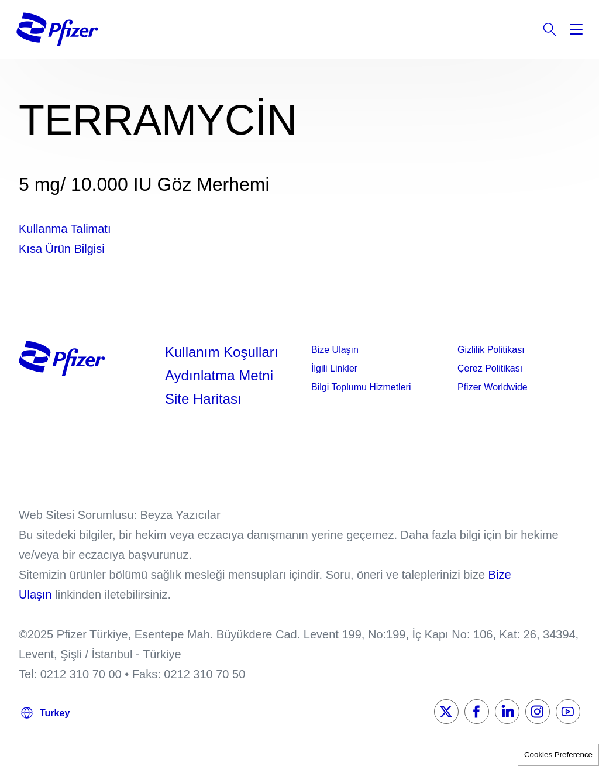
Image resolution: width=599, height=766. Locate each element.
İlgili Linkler (334, 368)
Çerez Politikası (489, 368)
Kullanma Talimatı (65, 228)
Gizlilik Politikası (491, 350)
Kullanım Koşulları (221, 352)
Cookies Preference (558, 754)
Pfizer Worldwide (492, 387)
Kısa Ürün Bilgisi (62, 248)
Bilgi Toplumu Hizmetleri (361, 387)
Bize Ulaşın (335, 350)
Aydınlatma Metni (219, 375)
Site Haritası (203, 399)
